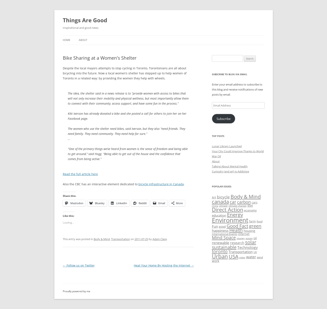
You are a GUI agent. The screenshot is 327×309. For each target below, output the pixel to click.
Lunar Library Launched (227, 146)
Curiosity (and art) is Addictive (230, 171)
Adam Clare (159, 239)
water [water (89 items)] (251, 256)
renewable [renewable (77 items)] (220, 242)
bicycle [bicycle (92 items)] (223, 197)
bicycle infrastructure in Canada (161, 184)
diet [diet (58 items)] (250, 206)
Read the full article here (80, 174)
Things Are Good (85, 20)
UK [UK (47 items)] (255, 252)
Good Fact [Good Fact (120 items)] (237, 226)
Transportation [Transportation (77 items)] (241, 251)
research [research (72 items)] (237, 243)
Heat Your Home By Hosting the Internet (164, 265)
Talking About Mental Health (230, 166)
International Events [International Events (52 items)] (224, 234)
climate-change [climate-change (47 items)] (238, 205)
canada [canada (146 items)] (220, 201)
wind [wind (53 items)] (260, 257)
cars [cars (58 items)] (254, 202)
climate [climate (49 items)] (223, 206)
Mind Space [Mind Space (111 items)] (224, 238)
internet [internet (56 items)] (244, 234)
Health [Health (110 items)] (236, 230)
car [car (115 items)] (233, 202)
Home (66, 40)
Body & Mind (102, 239)
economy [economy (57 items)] (250, 210)
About (83, 40)
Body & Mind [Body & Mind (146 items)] (246, 196)
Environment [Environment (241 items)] (230, 220)
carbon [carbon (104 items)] (244, 202)
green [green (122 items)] (255, 226)
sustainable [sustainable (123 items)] (224, 247)
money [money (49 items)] (241, 238)
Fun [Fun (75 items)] (215, 226)
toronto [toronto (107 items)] (220, 251)
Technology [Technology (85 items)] (247, 247)
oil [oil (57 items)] (255, 238)
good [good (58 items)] (222, 227)
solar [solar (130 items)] (250, 242)
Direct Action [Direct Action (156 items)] (227, 209)
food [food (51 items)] (260, 221)
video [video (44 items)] (242, 257)
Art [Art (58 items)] (214, 197)
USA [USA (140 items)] (233, 256)
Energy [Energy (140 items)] (235, 214)
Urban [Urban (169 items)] (220, 256)
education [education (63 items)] (219, 215)
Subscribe (224, 119)
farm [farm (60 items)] (252, 221)
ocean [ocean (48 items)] (249, 238)
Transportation (120, 239)
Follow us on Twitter (79, 265)
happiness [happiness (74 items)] (220, 230)
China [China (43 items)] (215, 205)
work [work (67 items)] (215, 260)
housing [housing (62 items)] (249, 231)
